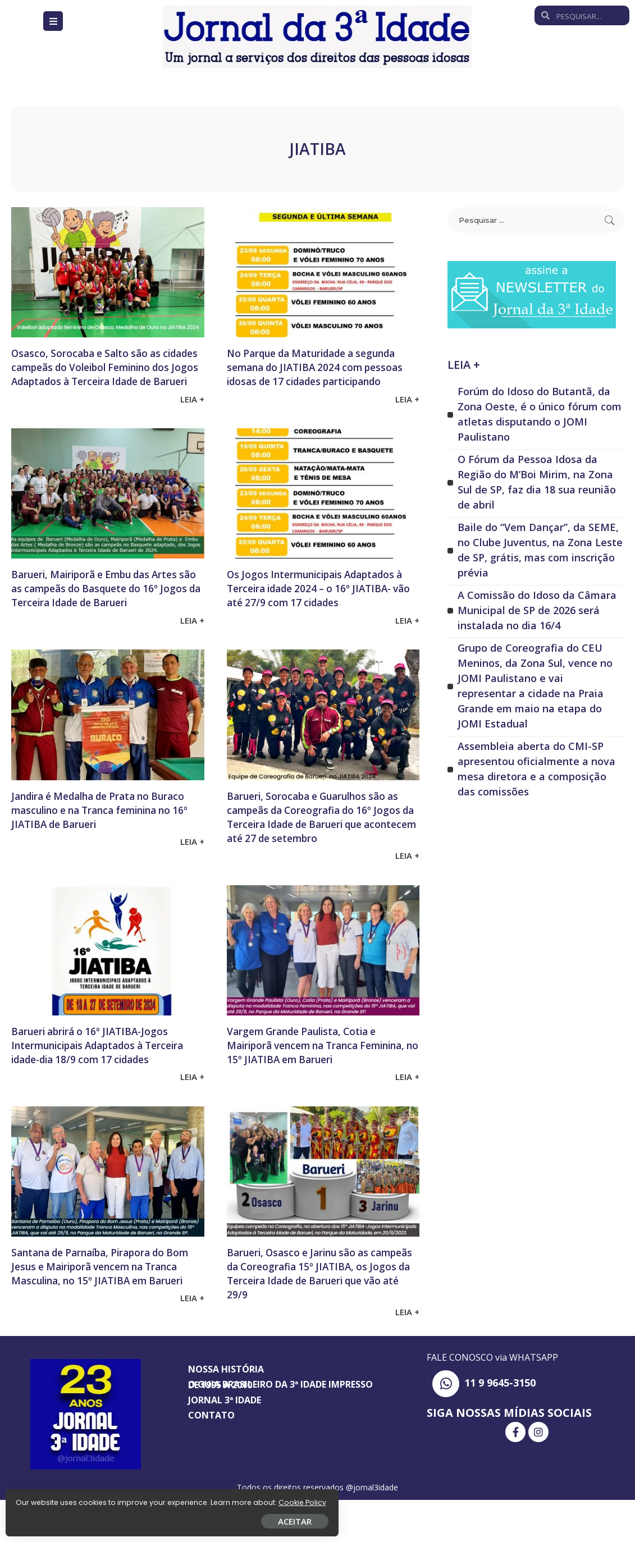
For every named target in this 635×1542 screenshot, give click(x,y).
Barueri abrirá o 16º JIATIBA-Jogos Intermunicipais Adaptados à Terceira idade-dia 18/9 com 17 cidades (102, 1080)
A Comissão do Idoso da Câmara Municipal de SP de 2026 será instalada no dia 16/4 (537, 610)
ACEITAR (132, 1517)
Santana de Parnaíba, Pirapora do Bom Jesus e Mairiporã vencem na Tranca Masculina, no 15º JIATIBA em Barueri (104, 1315)
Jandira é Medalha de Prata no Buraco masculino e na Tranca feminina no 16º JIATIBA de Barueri (105, 837)
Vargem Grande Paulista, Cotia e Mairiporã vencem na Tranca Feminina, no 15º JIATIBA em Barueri (315, 1080)
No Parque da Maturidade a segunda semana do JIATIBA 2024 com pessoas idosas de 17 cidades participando (310, 373)
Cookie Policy (43, 1498)
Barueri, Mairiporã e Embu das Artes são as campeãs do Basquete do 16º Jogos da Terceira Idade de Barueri (105, 609)
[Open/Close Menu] (53, 21)
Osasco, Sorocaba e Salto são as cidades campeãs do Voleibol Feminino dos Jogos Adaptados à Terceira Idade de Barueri (100, 373)
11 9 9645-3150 (500, 1424)
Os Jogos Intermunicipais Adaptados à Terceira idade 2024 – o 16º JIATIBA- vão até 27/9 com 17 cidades (320, 609)
